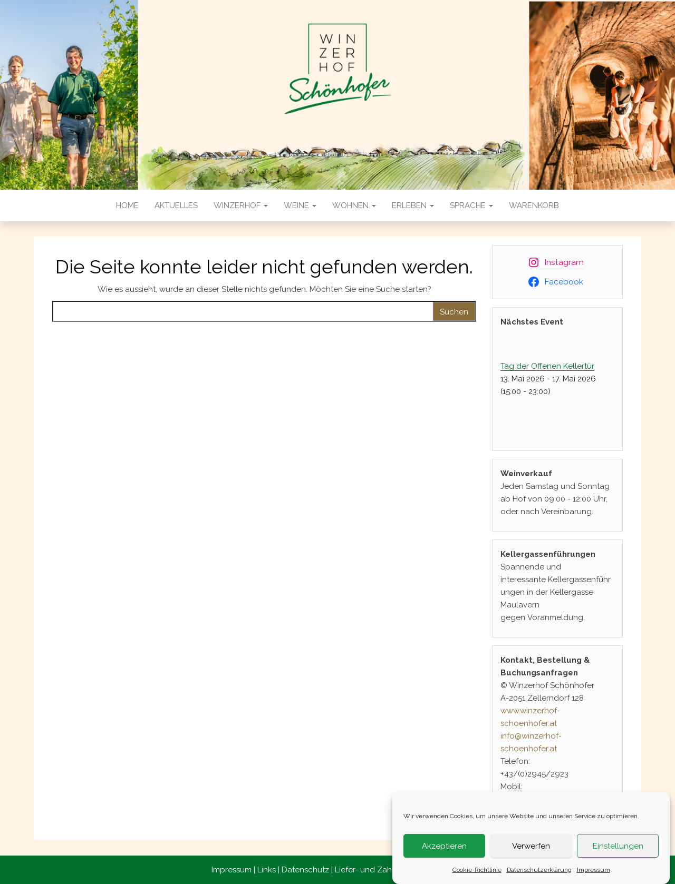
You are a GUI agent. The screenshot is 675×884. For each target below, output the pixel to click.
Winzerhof (241, 205)
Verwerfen (531, 848)
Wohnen (354, 205)
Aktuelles (176, 205)
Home (127, 205)
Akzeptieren (444, 848)
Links (266, 870)
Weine (300, 205)
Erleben (413, 205)
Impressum (593, 872)
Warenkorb (534, 205)
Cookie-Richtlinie (477, 872)
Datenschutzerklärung (539, 872)
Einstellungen (618, 848)
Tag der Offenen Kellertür (547, 366)
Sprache (471, 205)
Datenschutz (305, 870)
